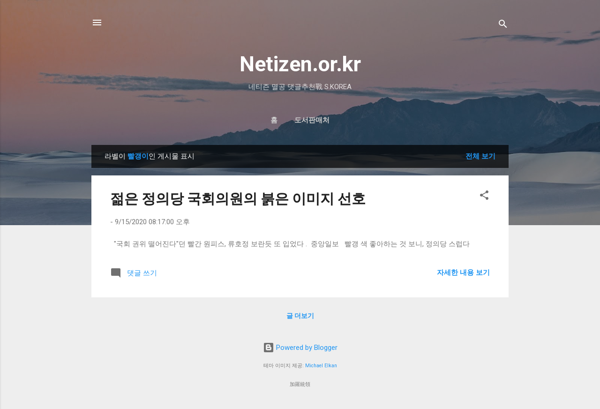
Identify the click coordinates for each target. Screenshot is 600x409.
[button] (484, 196)
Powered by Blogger (300, 347)
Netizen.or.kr (300, 64)
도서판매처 (312, 120)
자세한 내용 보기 (463, 272)
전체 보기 (480, 156)
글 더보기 (300, 315)
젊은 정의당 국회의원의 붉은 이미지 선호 (238, 198)
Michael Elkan (321, 366)
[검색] (503, 25)
